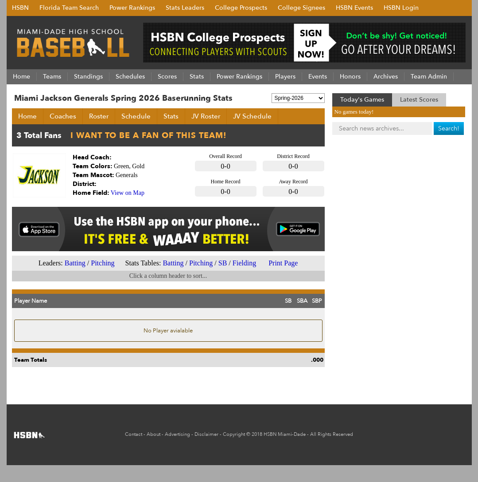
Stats (171, 116)
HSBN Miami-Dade (285, 434)
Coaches (63, 116)
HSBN (20, 8)
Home (27, 116)
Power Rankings (132, 8)
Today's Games (362, 99)
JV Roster (205, 116)
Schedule (136, 116)
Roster (99, 116)
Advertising (177, 434)
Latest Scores (419, 99)
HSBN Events (354, 8)
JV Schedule (252, 116)
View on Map (127, 193)
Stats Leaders (185, 8)
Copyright (234, 434)
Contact (133, 434)
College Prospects (241, 8)
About (153, 434)
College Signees (301, 8)
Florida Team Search (69, 8)
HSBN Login (401, 8)
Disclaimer (206, 434)
